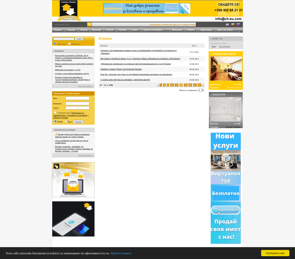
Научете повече (120, 254)
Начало (58, 29)
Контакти (178, 29)
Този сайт (61, 44)
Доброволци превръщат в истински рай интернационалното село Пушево (135, 63)
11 (176, 85)
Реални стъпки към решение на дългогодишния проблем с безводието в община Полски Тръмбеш (72, 79)
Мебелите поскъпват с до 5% (68, 70)
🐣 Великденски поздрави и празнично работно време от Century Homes (72, 135)
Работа (190, 29)
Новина (104, 45)
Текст (70, 122)
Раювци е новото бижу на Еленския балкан (121, 69)
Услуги (111, 29)
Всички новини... (86, 86)
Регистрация (224, 46)
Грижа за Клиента (153, 29)
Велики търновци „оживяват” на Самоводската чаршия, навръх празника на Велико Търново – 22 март (74, 148)
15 (195, 85)
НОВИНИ (59, 51)
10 (172, 85)
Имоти (85, 29)
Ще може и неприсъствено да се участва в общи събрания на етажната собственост (140, 58)
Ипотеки (96, 29)
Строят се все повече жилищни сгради (72, 73)
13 (186, 85)
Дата (194, 45)
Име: (55, 98)
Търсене (71, 29)
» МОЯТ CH (216, 38)
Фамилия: (57, 103)
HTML (60, 122)
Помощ (124, 29)
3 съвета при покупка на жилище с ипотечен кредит (125, 79)
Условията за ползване (77, 115)
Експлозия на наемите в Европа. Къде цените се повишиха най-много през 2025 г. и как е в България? (74, 57)
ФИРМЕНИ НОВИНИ (64, 130)
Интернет (76, 44)
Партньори (206, 29)
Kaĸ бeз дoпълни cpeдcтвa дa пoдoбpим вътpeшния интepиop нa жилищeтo (136, 74)
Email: (56, 108)
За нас (136, 29)
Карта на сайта (224, 29)
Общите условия (60, 117)
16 (199, 85)
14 (190, 85)
